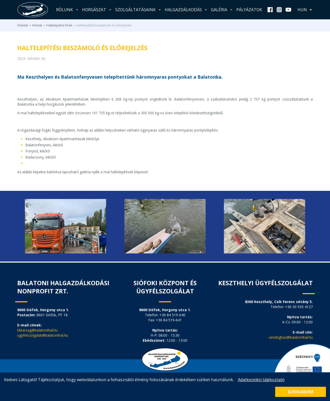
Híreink (37, 25)
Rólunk (67, 9)
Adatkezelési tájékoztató (261, 379)
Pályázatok (249, 9)
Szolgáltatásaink (138, 9)
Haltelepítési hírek (59, 25)
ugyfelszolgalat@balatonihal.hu (42, 335)
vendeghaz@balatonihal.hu (291, 337)
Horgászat (97, 9)
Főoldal (22, 25)
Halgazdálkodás (186, 9)
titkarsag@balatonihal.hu (37, 330)
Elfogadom (300, 392)
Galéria (222, 9)
